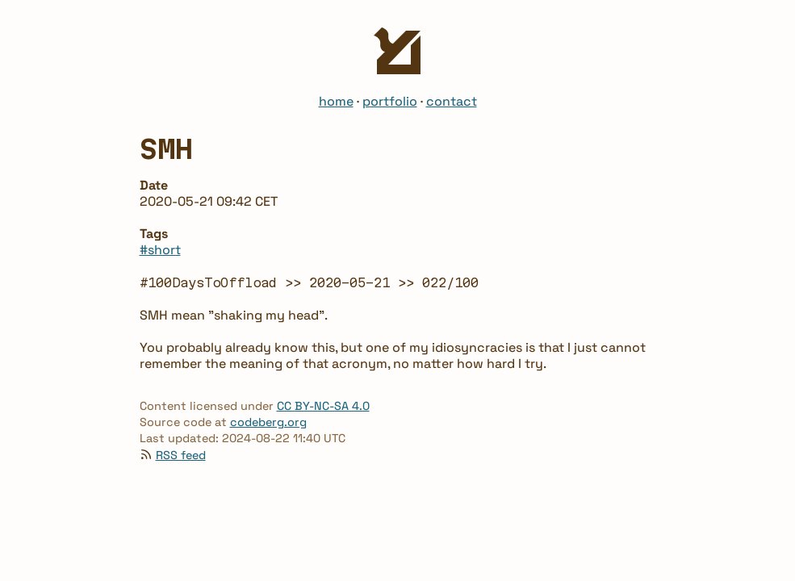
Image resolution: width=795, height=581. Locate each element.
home (336, 101)
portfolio (389, 101)
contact (451, 101)
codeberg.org (268, 422)
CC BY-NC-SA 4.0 (323, 406)
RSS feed (181, 455)
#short (160, 249)
